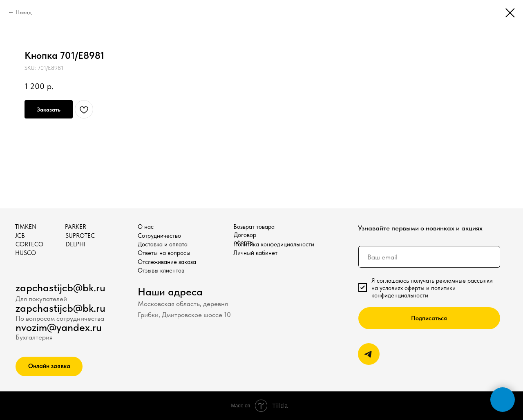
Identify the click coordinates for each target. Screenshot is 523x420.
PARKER (75, 226)
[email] (429, 257)
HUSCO (25, 253)
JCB (20, 235)
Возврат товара (254, 226)
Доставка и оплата (163, 244)
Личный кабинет (255, 253)
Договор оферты (245, 238)
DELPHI (75, 244)
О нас (146, 226)
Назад (23, 12)
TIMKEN (25, 226)
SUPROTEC (80, 235)
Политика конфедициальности (273, 244)
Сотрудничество (159, 235)
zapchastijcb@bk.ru (60, 287)
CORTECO (29, 244)
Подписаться (429, 318)
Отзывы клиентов (161, 270)
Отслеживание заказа (167, 262)
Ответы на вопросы (164, 253)
